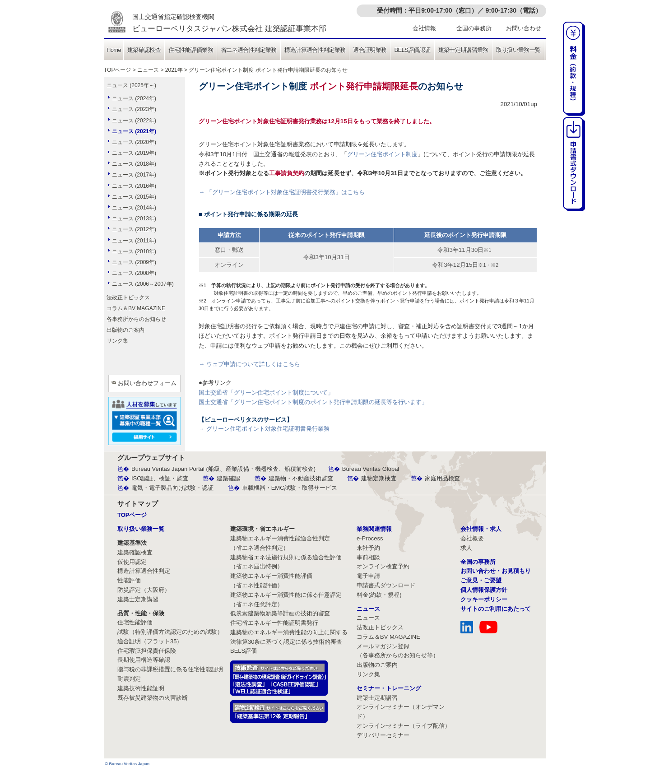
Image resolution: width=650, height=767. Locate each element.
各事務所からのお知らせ (136, 319)
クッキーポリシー (483, 599)
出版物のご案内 (125, 330)
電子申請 (368, 575)
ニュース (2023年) (134, 109)
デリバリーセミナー (383, 735)
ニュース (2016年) (134, 186)
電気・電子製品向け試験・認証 (172, 487)
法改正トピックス (128, 297)
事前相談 (368, 557)
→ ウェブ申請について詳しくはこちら (249, 364)
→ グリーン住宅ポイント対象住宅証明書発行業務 (264, 428)
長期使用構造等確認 (143, 659)
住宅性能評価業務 (190, 49)
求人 (466, 547)
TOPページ (117, 70)
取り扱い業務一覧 (518, 49)
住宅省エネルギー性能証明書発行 (274, 622)
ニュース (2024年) (134, 98)
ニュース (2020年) (134, 142)
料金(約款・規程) (379, 594)
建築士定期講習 (137, 599)
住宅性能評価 (135, 622)
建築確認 (228, 478)
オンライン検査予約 (383, 566)
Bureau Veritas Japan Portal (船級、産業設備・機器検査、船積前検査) (223, 468)
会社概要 (472, 538)
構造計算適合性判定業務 (315, 49)
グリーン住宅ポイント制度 (382, 154)
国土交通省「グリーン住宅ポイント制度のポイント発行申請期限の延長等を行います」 (313, 402)
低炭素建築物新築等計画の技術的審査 (280, 613)
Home (114, 49)
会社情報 (424, 28)
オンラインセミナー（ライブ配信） (403, 725)
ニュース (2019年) (134, 153)
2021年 (174, 70)
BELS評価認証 (412, 49)
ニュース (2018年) (134, 164)
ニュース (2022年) (134, 120)
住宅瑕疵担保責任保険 (146, 650)
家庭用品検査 (442, 478)
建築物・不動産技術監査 (301, 478)
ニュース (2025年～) (131, 85)
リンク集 (117, 341)
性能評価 (129, 580)
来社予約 (368, 547)
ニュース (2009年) (134, 262)
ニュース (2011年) (134, 240)
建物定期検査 (378, 478)
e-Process (370, 538)
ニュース (148, 70)
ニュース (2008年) (134, 273)
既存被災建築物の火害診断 (152, 697)
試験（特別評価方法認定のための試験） (170, 631)
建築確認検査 (144, 49)
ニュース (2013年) (134, 218)
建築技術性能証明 (140, 688)
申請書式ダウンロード (386, 585)
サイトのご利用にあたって (495, 608)
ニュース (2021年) (134, 131)
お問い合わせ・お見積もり (495, 570)
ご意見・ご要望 (480, 580)
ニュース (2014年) (134, 208)
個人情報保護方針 (483, 589)
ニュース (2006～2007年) (143, 284)
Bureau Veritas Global (370, 468)
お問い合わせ (523, 28)
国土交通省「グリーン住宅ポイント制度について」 (266, 392)
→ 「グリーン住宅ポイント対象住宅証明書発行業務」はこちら (282, 192)
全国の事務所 (474, 28)
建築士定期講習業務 (463, 49)
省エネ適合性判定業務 (249, 49)
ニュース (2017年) (134, 175)
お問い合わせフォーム (147, 383)
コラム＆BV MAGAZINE (136, 308)
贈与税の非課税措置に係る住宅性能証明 (170, 669)
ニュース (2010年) (134, 251)
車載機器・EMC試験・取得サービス (289, 487)
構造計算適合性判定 (143, 570)
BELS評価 (243, 650)
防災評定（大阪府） (143, 589)
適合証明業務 (369, 49)
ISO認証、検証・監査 (159, 478)
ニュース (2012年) (134, 229)
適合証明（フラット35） (149, 641)
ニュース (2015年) (134, 197)
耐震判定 (129, 678)
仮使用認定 (132, 561)
